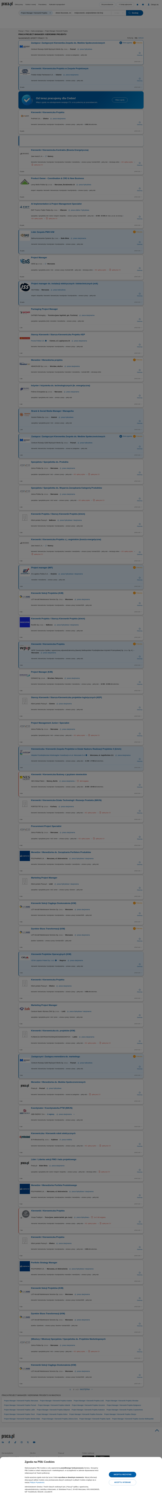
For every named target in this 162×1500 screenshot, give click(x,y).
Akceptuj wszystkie (122, 1474)
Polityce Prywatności (37, 1482)
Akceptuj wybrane (122, 1482)
